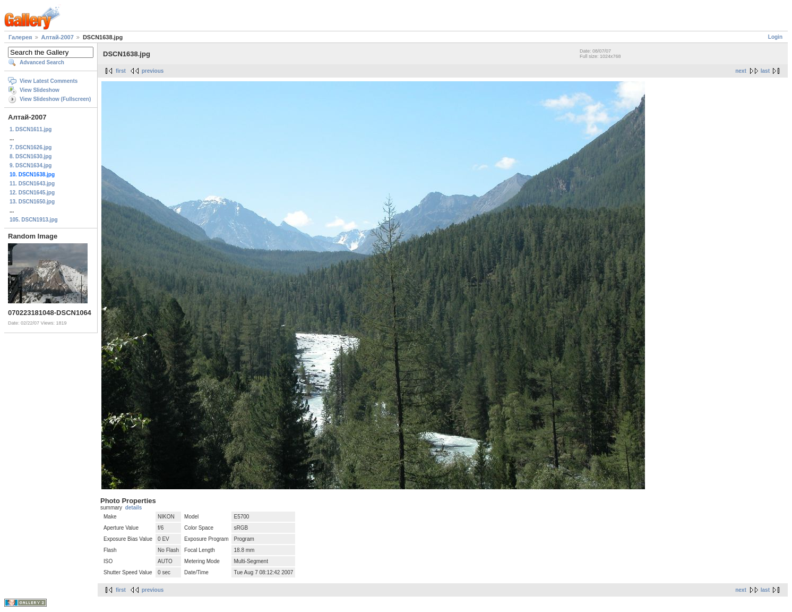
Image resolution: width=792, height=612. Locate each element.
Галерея (20, 37)
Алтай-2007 (57, 37)
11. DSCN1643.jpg (32, 183)
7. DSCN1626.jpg (30, 147)
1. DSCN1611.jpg (30, 129)
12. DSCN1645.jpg (32, 193)
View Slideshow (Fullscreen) (55, 99)
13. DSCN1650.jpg (32, 202)
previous (153, 71)
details (133, 508)
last (765, 71)
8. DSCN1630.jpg (30, 156)
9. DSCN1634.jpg (30, 165)
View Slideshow (39, 90)
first (121, 71)
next (740, 71)
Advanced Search (42, 62)
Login (775, 37)
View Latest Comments (49, 81)
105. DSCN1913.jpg (34, 220)
